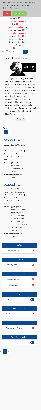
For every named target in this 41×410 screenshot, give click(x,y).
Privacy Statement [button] (10, 8)
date (16, 51)
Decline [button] (7, 13)
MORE (20, 119)
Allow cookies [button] (19, 13)
